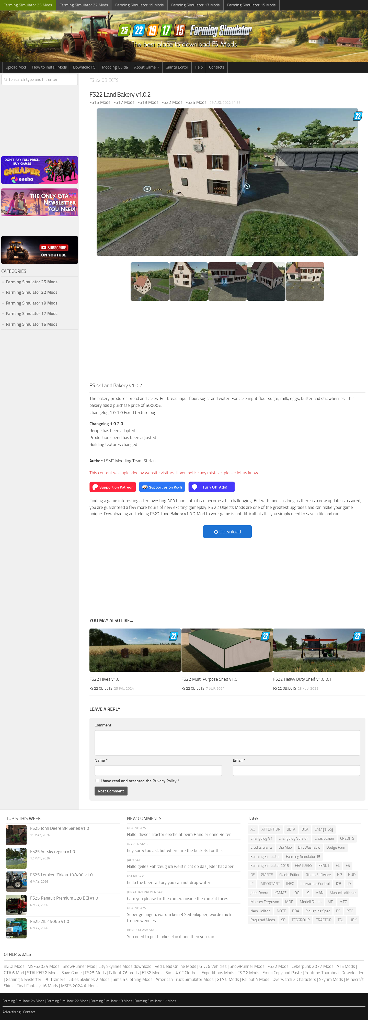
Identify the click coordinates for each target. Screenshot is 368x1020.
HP (339, 874)
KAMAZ (280, 892)
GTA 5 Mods (228, 979)
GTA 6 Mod (14, 972)
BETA (291, 829)
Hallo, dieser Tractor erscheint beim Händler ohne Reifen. (180, 834)
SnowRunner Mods (247, 966)
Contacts (216, 67)
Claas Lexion (324, 838)
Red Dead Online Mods (175, 966)
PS (338, 911)
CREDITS (347, 838)
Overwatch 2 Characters (294, 979)
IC (252, 883)
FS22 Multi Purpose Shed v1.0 (209, 679)
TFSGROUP (301, 920)
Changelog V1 (261, 838)
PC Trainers (54, 979)
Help (199, 67)
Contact (29, 1012)
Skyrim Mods (331, 979)
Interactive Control (315, 883)
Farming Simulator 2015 (269, 865)
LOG (296, 892)
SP (283, 920)
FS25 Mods (95, 972)
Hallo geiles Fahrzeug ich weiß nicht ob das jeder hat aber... (182, 866)
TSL (340, 920)
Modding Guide (115, 67)
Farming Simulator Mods (27, 5)
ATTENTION (271, 829)
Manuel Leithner (343, 892)
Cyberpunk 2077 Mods (313, 966)
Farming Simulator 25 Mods (31, 281)
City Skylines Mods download (125, 966)
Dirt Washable (309, 847)
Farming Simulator (265, 856)
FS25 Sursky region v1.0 (52, 851)
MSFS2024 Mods (44, 966)
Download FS (84, 67)
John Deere (259, 892)
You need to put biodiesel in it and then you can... (172, 936)
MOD (289, 902)
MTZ (343, 902)
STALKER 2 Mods (43, 972)
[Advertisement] (227, 343)
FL (338, 865)
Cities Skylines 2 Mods (89, 979)
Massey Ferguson (264, 902)
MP (330, 902)
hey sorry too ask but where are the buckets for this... (176, 850)
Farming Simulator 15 (303, 856)
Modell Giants (310, 902)
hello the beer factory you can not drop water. (169, 882)
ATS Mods (346, 966)
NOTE (281, 911)
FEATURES (303, 865)
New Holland (260, 911)
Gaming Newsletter (23, 979)
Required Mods (262, 920)
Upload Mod (16, 67)
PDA (295, 911)
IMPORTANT (270, 883)
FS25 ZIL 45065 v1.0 (49, 921)
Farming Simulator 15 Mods (31, 324)
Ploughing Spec (317, 911)
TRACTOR (323, 920)
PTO (350, 911)
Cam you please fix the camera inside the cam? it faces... (179, 898)
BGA (305, 829)
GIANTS (267, 874)
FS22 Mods (278, 966)
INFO (290, 883)
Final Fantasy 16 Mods (37, 985)
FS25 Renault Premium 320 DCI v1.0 (64, 898)
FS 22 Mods (248, 972)
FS (348, 865)
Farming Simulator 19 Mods (31, 303)
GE (252, 874)
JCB (338, 883)
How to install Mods (49, 67)
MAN (319, 892)
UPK (353, 920)
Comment (103, 725)
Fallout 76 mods (124, 972)
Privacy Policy (165, 780)
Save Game (72, 972)
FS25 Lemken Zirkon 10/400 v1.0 (61, 874)
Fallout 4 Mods (255, 979)
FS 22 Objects (104, 80)
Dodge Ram (335, 847)
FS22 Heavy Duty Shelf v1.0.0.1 (302, 679)
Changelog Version (293, 838)
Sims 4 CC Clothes (182, 972)
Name (101, 760)
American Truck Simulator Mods (185, 979)
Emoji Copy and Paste (282, 972)
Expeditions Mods (218, 972)
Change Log (324, 829)
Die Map (285, 847)
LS (307, 892)
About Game (145, 67)
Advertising (12, 1012)
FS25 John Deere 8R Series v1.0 (59, 828)
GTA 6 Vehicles (213, 966)
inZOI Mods (14, 966)
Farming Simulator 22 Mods (31, 292)
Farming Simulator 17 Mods (31, 313)
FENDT (324, 865)
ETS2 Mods (152, 972)
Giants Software (318, 874)
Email (239, 760)
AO (252, 829)
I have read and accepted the (137, 780)
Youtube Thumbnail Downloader (334, 972)
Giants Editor (177, 67)
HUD (352, 874)
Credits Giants (261, 847)
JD (349, 883)
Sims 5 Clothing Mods (133, 979)
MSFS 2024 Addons (79, 985)
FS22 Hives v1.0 (104, 679)
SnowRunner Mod (79, 966)
